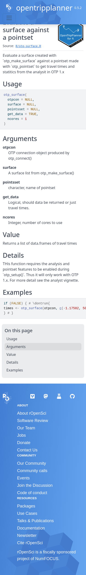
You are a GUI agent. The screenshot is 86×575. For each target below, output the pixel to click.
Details (12, 362)
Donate (24, 442)
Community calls (32, 470)
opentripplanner (44, 8)
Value (11, 354)
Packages (26, 506)
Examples (14, 370)
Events (23, 478)
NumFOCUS (46, 558)
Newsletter (27, 535)
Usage (11, 338)
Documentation (31, 528)
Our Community (31, 463)
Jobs (21, 435)
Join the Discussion (35, 485)
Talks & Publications (35, 520)
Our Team (26, 428)
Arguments (16, 346)
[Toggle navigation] (9, 18)
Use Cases (27, 513)
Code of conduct (32, 492)
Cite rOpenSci (30, 543)
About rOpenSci (31, 413)
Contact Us (27, 450)
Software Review (32, 420)
